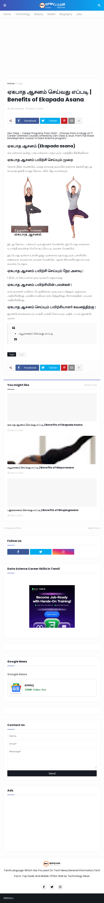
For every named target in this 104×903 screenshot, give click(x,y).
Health (51, 14)
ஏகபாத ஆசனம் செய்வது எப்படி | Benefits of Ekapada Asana (44, 425)
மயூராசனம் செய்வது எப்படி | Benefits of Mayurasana (40, 467)
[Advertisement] (52, 48)
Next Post (93, 528)
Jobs (79, 14)
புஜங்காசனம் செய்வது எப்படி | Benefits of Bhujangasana (42, 510)
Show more (90, 385)
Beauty (38, 14)
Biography (66, 14)
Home (7, 14)
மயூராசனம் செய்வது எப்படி (36, 333)
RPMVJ (10, 898)
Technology (22, 14)
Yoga (20, 83)
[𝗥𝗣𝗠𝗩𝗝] (52, 687)
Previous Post (13, 528)
